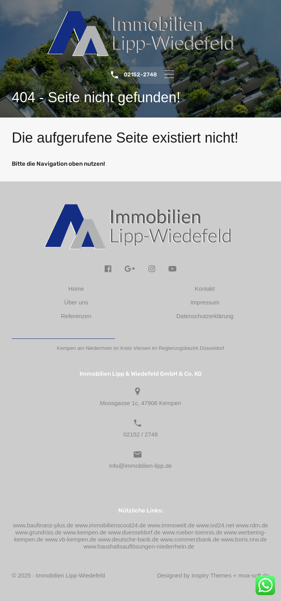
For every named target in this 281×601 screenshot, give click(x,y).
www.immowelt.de (170, 525)
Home (76, 288)
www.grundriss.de (38, 532)
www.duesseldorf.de (134, 532)
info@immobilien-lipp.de (140, 465)
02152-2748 (140, 75)
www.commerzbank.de (189, 539)
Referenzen (76, 316)
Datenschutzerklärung (205, 316)
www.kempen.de (84, 532)
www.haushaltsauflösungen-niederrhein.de (138, 546)
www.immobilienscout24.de (110, 525)
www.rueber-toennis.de (192, 532)
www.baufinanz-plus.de (43, 525)
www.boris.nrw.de (244, 539)
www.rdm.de (252, 525)
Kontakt (205, 288)
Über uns (76, 302)
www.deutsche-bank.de (128, 539)
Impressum (204, 302)
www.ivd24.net (215, 525)
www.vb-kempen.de (70, 539)
